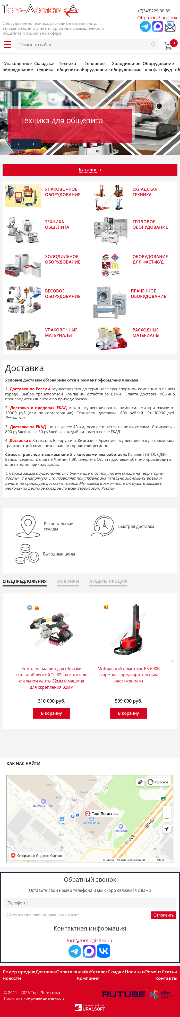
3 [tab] (95, 145)
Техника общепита (67, 67)
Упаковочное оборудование (18, 67)
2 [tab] (90, 145)
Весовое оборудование (62, 293)
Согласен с (44, 914)
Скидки (116, 972)
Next (33, 144)
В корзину (51, 713)
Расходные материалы (146, 332)
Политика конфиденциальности (34, 998)
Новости (12, 978)
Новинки (135, 972)
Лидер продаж (19, 972)
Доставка (46, 972)
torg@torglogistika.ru (89, 940)
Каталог (99, 972)
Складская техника (45, 67)
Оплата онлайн (73, 972)
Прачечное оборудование (148, 293)
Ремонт (153, 972)
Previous (18, 144)
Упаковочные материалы (61, 332)
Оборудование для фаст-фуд (158, 67)
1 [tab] (84, 145)
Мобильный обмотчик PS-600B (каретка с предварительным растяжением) (129, 675)
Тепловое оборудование (94, 67)
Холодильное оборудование (126, 67)
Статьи (169, 972)
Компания (88, 978)
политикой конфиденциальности (51, 914)
